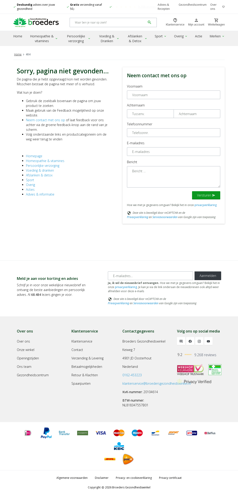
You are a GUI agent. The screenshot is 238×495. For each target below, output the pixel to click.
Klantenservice (81, 341)
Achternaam (136, 105)
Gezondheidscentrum (193, 5)
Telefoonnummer (139, 124)
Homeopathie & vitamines (44, 38)
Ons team (24, 366)
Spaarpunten (81, 383)
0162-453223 (132, 375)
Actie (198, 36)
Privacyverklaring (137, 217)
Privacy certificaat (170, 478)
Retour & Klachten (84, 375)
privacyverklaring (206, 205)
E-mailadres (135, 143)
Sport (161, 36)
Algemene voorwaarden (72, 478)
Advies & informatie (40, 194)
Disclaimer (102, 478)
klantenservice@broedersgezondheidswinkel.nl (156, 383)
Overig (181, 36)
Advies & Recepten (164, 7)
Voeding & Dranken (109, 38)
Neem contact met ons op (45, 120)
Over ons (213, 7)
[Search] (108, 22)
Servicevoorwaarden (164, 217)
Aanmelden (208, 275)
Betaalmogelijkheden (86, 366)
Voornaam (134, 86)
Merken (217, 36)
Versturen (206, 195)
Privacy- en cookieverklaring (134, 478)
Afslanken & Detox (137, 38)
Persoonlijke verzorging (79, 38)
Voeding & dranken (40, 170)
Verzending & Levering (87, 358)
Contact (77, 350)
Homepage (34, 156)
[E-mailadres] (150, 275)
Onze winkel (25, 350)
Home (17, 36)
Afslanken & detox (39, 175)
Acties (30, 189)
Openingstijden (28, 358)
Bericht (132, 162)
